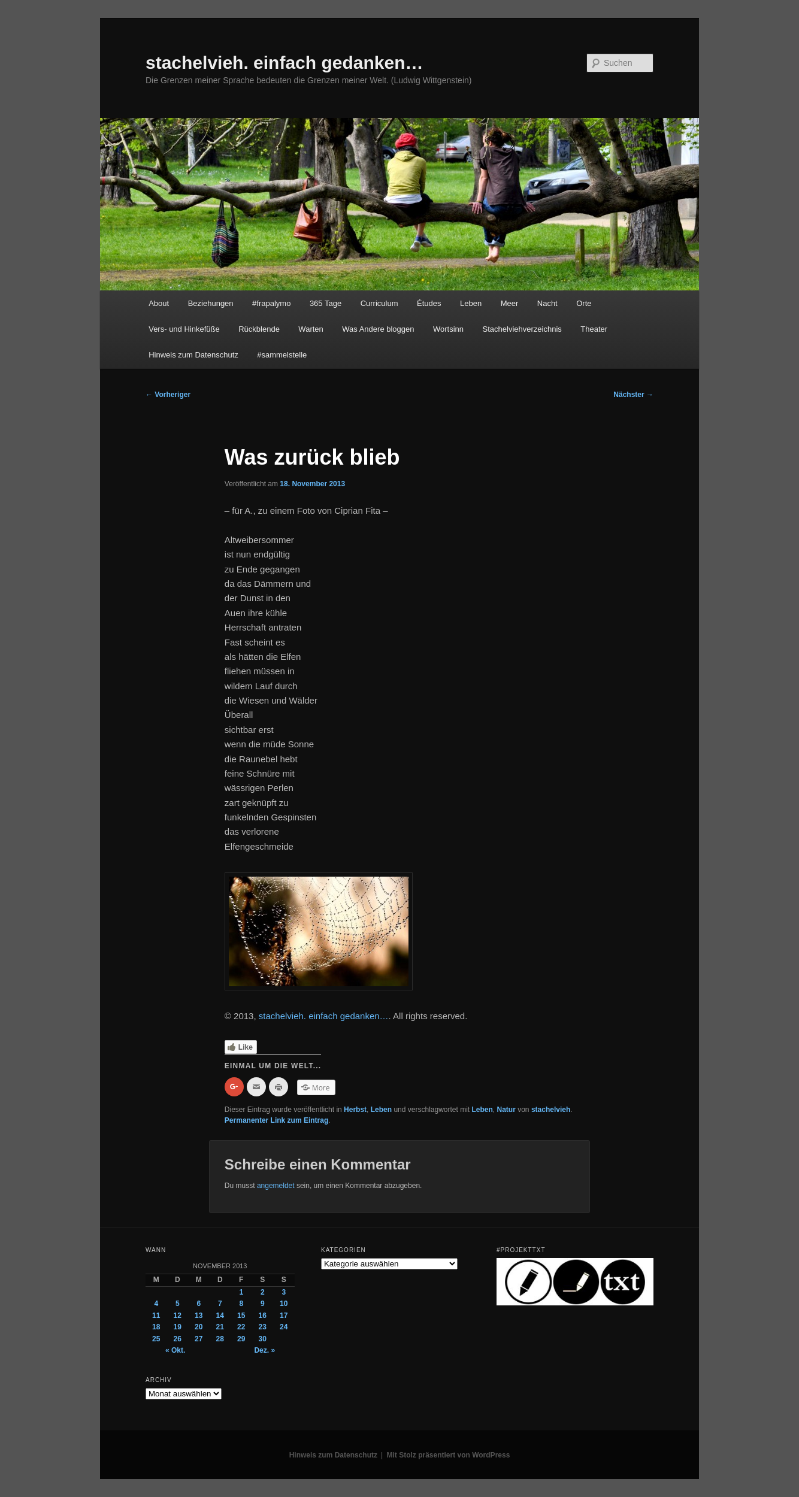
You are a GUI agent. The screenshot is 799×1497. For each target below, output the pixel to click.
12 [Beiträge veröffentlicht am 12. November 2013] (177, 1315)
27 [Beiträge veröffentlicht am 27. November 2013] (198, 1339)
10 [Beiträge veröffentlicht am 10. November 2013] (283, 1303)
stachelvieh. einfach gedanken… (284, 62)
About (159, 303)
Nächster (633, 394)
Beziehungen (211, 303)
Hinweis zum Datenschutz (193, 354)
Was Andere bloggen (378, 329)
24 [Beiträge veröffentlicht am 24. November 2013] (283, 1327)
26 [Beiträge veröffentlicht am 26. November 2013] (177, 1339)
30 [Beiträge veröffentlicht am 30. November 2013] (263, 1339)
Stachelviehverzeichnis (522, 329)
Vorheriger (168, 394)
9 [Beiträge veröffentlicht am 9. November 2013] (263, 1303)
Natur (506, 1109)
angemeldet (276, 1185)
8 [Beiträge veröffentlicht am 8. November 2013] (241, 1303)
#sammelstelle (282, 354)
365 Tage (325, 303)
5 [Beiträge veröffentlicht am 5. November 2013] (177, 1303)
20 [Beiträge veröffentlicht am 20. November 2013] (198, 1327)
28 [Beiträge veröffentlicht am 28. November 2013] (220, 1339)
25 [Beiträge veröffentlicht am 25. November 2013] (156, 1339)
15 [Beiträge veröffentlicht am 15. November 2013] (241, 1315)
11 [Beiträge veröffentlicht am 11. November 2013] (156, 1315)
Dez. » (264, 1350)
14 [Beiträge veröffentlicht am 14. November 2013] (220, 1315)
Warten (310, 329)
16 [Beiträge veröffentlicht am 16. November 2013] (263, 1315)
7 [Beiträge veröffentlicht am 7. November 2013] (220, 1303)
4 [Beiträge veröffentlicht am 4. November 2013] (156, 1303)
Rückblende (259, 329)
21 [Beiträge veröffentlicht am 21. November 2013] (220, 1327)
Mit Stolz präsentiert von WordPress (448, 1455)
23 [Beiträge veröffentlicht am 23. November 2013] (263, 1327)
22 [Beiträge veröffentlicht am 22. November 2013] (241, 1327)
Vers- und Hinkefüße (184, 329)
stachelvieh (550, 1109)
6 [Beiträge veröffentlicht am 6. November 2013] (198, 1303)
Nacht (547, 303)
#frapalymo (271, 303)
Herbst (355, 1109)
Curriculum (379, 303)
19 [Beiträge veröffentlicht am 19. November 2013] (177, 1327)
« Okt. (175, 1350)
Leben (471, 303)
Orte (583, 303)
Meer (510, 303)
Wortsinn (448, 329)
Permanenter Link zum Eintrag (276, 1120)
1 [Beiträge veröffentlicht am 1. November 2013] (241, 1292)
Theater (593, 329)
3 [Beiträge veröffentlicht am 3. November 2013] (284, 1292)
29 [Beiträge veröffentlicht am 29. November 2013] (241, 1339)
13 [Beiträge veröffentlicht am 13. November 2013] (198, 1315)
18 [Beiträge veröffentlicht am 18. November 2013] (156, 1327)
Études (429, 303)
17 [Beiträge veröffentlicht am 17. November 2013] (283, 1315)
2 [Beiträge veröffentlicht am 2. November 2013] (263, 1292)
